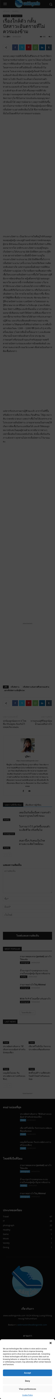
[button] (50, 1343)
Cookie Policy (27, 1395)
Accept (27, 1373)
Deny (27, 1381)
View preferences (27, 1389)
